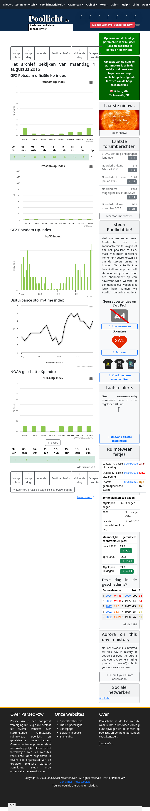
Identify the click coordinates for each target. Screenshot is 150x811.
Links (135, 4)
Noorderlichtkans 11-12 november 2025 (119, 207)
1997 (109, 606)
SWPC (52, 442)
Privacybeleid (82, 781)
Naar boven (86, 497)
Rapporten (74, 4)
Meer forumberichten (119, 216)
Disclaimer (66, 781)
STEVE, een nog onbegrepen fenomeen (119, 156)
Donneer (119, 352)
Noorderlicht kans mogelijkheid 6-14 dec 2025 (119, 193)
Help (125, 4)
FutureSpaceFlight (71, 725)
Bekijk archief (59, 53)
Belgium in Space (70, 732)
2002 (109, 601)
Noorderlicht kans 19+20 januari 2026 (119, 179)
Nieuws (8, 4)
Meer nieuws (119, 132)
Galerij (115, 4)
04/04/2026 (131, 472)
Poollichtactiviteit (51, 4)
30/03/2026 (131, 463)
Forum (104, 4)
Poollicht (104, 698)
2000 (128, 595)
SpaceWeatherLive (71, 721)
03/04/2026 (131, 482)
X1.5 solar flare (119, 120)
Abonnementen (119, 326)
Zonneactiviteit (25, 4)
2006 (109, 595)
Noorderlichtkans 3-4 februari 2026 (119, 168)
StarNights (66, 736)
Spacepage (66, 729)
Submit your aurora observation (119, 677)
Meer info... (107, 743)
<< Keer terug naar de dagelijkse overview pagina (43, 489)
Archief (90, 4)
